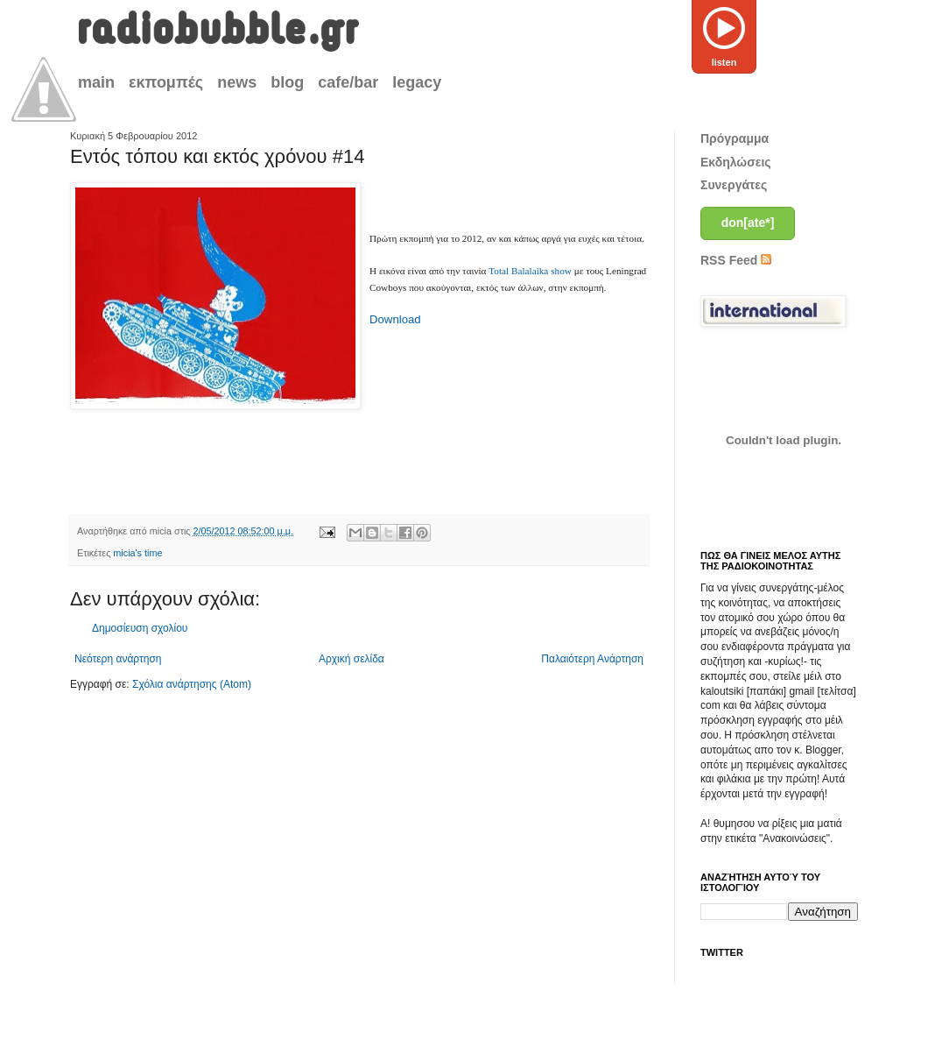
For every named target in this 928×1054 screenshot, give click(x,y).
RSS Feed (735, 260)
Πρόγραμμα (734, 138)
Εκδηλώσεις (735, 162)
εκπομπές (166, 82)
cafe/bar (348, 82)
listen (724, 33)
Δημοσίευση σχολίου (139, 628)
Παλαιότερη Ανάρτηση (592, 659)
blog (287, 82)
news (237, 82)
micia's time (137, 553)
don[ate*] (748, 223)
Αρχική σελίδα (351, 659)
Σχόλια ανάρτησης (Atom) (191, 684)
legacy (416, 82)
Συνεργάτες (733, 185)
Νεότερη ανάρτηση (117, 659)
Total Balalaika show (530, 270)
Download (395, 319)
